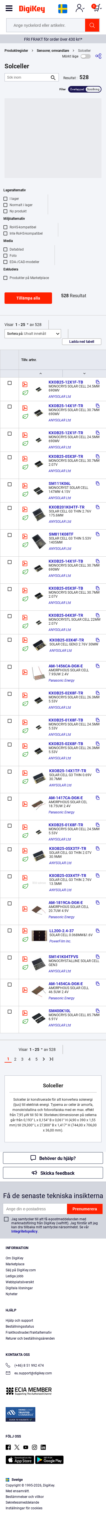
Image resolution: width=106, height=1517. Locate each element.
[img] (32, 10)
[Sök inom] (27, 77)
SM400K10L (60, 1010)
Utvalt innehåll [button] (26, 334)
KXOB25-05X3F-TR (66, 456)
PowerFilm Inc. (60, 941)
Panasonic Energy (62, 680)
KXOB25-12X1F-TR (66, 432)
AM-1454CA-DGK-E (66, 983)
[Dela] (98, 56)
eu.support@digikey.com (29, 1373)
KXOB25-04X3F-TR (66, 615)
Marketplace (15, 1264)
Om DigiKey (14, 1258)
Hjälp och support (19, 1321)
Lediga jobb (14, 1276)
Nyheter (12, 1294)
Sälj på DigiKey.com (21, 1270)
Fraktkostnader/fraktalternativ (29, 1332)
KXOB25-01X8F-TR (66, 825)
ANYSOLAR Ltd (60, 397)
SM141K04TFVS (63, 956)
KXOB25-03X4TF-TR (67, 875)
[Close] (99, 1460)
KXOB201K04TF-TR (67, 507)
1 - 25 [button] (20, 324)
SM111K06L (60, 483)
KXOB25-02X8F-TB (66, 743)
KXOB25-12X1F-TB (66, 382)
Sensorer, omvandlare (53, 51)
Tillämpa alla (28, 298)
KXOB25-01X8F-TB (66, 720)
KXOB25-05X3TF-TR (67, 848)
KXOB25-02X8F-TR (66, 693)
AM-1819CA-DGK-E (66, 902)
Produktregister (16, 51)
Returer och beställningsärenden (30, 1338)
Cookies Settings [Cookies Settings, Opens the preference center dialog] (51, 1507)
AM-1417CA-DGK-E (66, 798)
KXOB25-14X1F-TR (66, 405)
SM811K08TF (61, 534)
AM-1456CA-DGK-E (66, 666)
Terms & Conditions (35, 1496)
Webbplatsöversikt (20, 1282)
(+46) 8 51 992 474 (25, 1366)
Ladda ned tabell (81, 342)
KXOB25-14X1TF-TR (67, 770)
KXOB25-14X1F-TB (66, 561)
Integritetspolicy (24, 1231)
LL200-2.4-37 (61, 930)
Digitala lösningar (19, 1288)
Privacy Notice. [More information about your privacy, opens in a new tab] (71, 1496)
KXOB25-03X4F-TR (66, 640)
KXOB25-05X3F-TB (66, 588)
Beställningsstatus (20, 1327)
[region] (53, 1484)
